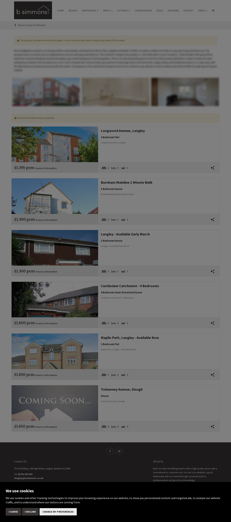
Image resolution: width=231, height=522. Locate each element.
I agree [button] (13, 511)
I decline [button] (30, 511)
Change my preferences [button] (58, 511)
